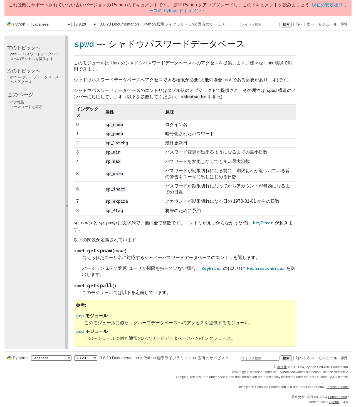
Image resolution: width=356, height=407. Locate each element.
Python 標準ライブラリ (164, 24)
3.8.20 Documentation (119, 24)
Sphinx (334, 402)
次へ (311, 24)
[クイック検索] (260, 24)
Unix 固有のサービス (207, 24)
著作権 (282, 367)
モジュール (327, 24)
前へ (299, 24)
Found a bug (337, 397)
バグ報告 (17, 102)
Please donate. (338, 387)
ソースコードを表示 (26, 107)
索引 (345, 24)
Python (19, 24)
